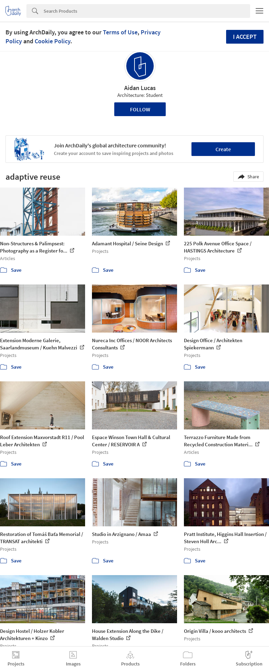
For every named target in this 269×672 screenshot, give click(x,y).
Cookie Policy (52, 41)
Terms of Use (120, 32)
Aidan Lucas (140, 88)
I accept (245, 37)
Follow (140, 109)
